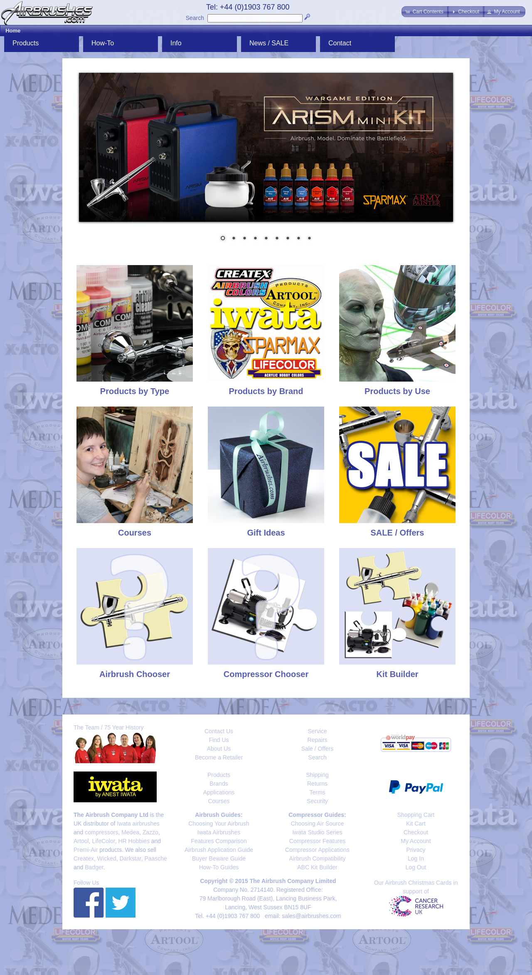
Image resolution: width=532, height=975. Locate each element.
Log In (416, 858)
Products (25, 43)
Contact (339, 43)
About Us (219, 748)
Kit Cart (416, 823)
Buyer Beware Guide (219, 858)
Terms (317, 792)
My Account (416, 841)
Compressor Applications (317, 849)
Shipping (317, 775)
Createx (84, 858)
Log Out (416, 867)
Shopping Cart (416, 814)
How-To (102, 43)
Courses (218, 801)
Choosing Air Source (317, 823)
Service (317, 731)
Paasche (155, 858)
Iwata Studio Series (317, 832)
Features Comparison (219, 841)
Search (195, 18)
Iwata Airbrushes (219, 832)
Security (317, 801)
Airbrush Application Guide (219, 849)
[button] (424, 11)
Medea (130, 832)
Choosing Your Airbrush (218, 823)
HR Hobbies (133, 841)
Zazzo (150, 832)
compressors (101, 832)
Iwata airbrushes (138, 823)
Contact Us (218, 731)
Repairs (317, 740)
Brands (218, 783)
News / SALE (268, 43)
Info (176, 43)
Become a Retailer (219, 757)
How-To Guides (219, 867)
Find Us (219, 740)
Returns (317, 783)
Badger (94, 867)
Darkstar (130, 858)
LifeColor (103, 841)
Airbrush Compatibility (317, 858)
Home (12, 30)
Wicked (106, 858)
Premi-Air (86, 849)
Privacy (416, 849)
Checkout (416, 832)
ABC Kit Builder (317, 867)
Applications (219, 792)
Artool (81, 841)
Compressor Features (317, 841)
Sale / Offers (317, 748)
